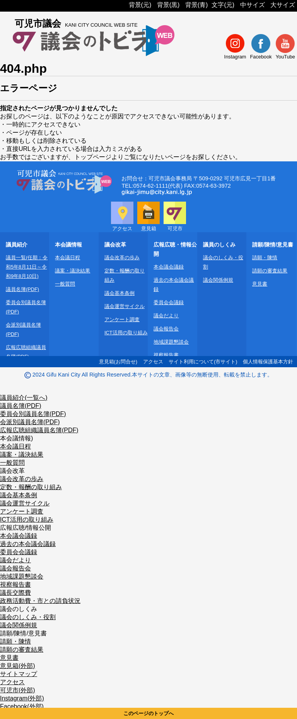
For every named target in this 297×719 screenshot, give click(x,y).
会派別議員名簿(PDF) (30, 422)
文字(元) (223, 5)
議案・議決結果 (72, 271)
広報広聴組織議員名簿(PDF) (39, 430)
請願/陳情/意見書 (23, 633)
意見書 (259, 284)
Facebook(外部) (22, 706)
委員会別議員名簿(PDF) (33, 414)
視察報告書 (166, 355)
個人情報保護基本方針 (268, 362)
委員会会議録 (169, 302)
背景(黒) (168, 5)
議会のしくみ (18, 609)
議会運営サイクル (124, 306)
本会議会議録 (169, 267)
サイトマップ (18, 674)
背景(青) (196, 5)
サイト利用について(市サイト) (203, 362)
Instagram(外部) (22, 698)
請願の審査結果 (269, 271)
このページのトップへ (148, 713)
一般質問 (65, 284)
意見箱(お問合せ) (118, 362)
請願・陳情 (264, 257)
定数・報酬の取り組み (31, 487)
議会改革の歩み (122, 257)
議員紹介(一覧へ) (24, 397)
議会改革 (12, 470)
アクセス (153, 362)
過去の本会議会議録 (28, 544)
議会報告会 (166, 329)
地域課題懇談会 (171, 342)
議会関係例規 (218, 280)
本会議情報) (16, 438)
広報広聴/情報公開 (25, 527)
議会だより (166, 315)
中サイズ (252, 5)
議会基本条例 (119, 293)
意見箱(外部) (17, 666)
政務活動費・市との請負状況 (40, 600)
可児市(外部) (17, 690)
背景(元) (140, 5)
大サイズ (282, 5)
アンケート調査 (122, 319)
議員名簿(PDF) (22, 289)
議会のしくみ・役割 (28, 617)
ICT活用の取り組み (126, 333)
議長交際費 (15, 592)
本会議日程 (67, 257)
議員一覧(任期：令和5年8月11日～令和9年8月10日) (27, 267)
